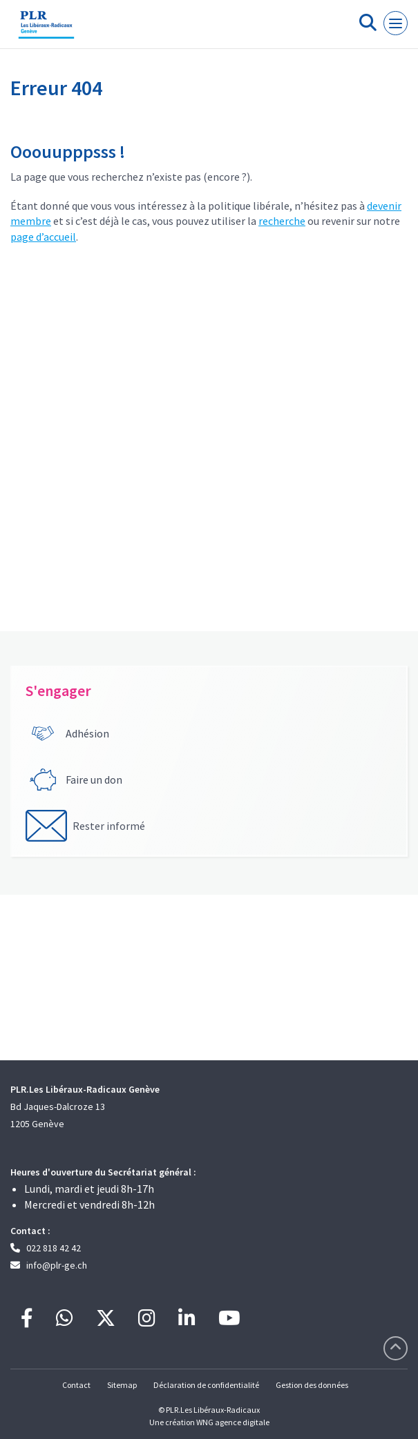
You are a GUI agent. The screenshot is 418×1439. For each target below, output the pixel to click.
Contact (76, 1385)
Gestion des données (312, 1385)
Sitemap (122, 1385)
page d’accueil (43, 237)
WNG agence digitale (232, 1422)
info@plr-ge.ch (56, 1265)
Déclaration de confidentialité (206, 1385)
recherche (281, 221)
